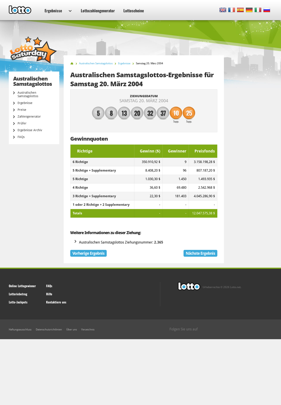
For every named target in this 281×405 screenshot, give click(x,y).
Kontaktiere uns (56, 302)
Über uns (71, 329)
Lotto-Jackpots (18, 302)
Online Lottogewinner (22, 285)
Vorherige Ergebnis (88, 253)
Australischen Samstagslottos (28, 94)
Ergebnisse (58, 10)
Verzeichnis (87, 329)
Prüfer (22, 123)
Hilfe (49, 294)
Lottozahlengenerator (98, 10)
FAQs (21, 137)
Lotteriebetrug (18, 294)
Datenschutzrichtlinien (49, 329)
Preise (22, 109)
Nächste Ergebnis (200, 253)
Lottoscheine (133, 10)
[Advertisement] (140, 372)
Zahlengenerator (29, 116)
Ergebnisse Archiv (30, 130)
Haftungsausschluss (20, 329)
